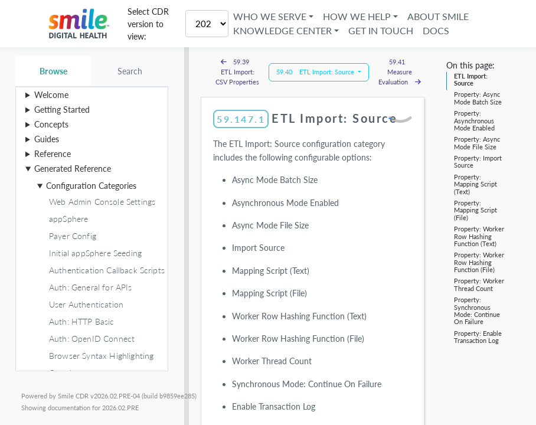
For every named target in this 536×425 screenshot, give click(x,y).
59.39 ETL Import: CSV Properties (237, 72)
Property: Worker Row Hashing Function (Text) (479, 236)
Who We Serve (269, 16)
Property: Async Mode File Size (477, 142)
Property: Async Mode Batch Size (478, 97)
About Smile (438, 16)
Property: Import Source (478, 161)
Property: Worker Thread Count (479, 284)
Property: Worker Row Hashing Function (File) (479, 262)
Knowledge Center (282, 30)
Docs (436, 30)
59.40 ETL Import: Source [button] (316, 72)
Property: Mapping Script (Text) (475, 184)
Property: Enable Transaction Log (478, 336)
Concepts (51, 124)
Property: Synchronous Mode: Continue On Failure (477, 310)
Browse (53, 71)
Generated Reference (72, 169)
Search (130, 71)
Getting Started (62, 109)
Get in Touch (380, 30)
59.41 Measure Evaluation (399, 72)
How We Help (357, 16)
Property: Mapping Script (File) (475, 210)
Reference (52, 154)
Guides (46, 139)
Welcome (51, 95)
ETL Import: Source (471, 79)
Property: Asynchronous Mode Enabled (474, 120)
